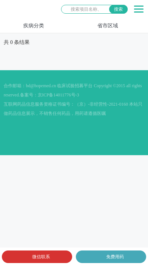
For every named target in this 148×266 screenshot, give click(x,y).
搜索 (118, 9)
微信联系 (41, 256)
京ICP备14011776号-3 (58, 95)
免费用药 (115, 256)
